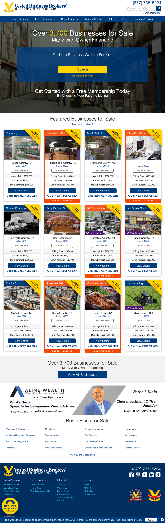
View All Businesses (82, 375)
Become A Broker (143, 19)
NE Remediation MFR (100, 208)
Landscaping (135, 283)
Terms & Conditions (65, 497)
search (82, 69)
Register (156, 12)
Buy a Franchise (70, 19)
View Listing (21, 190)
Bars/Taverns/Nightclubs (17, 441)
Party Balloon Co (56, 208)
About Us (61, 485)
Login (146, 12)
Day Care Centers (53, 448)
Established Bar (56, 133)
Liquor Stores (130, 435)
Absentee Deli (55, 283)
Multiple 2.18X (62, 246)
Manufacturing (51, 429)
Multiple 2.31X (143, 321)
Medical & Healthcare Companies (21, 435)
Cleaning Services (132, 448)
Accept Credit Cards (10, 516)
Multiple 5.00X (21, 171)
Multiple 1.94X (102, 321)
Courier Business (16, 208)
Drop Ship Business (139, 133)
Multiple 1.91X (102, 246)
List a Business (43, 19)
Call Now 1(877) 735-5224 (22, 195)
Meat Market (94, 133)
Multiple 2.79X (143, 171)
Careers (60, 500)
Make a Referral (94, 19)
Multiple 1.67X (62, 321)
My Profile (88, 491)
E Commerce (130, 429)
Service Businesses (94, 429)
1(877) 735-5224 (146, 2)
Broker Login (89, 494)
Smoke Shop (13, 283)
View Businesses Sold (40, 491)
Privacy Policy (63, 494)
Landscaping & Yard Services (98, 448)
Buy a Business (20, 19)
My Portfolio (89, 488)
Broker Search (63, 491)
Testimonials (9, 494)
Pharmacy (12, 133)
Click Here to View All (82, 124)
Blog (124, 19)
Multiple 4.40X (62, 171)
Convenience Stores (94, 441)
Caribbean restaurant (99, 283)
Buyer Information (11, 491)
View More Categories (82, 454)
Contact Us (62, 488)
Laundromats (130, 441)
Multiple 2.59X (102, 171)
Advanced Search (82, 75)
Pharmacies (11, 448)
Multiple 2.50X (21, 246)
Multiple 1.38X (143, 246)
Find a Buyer (36, 488)
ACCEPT (151, 519)
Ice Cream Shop (137, 208)
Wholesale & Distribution (17, 429)
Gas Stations (91, 435)
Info (111, 19)
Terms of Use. (134, 519)
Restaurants (50, 441)
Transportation (52, 435)
